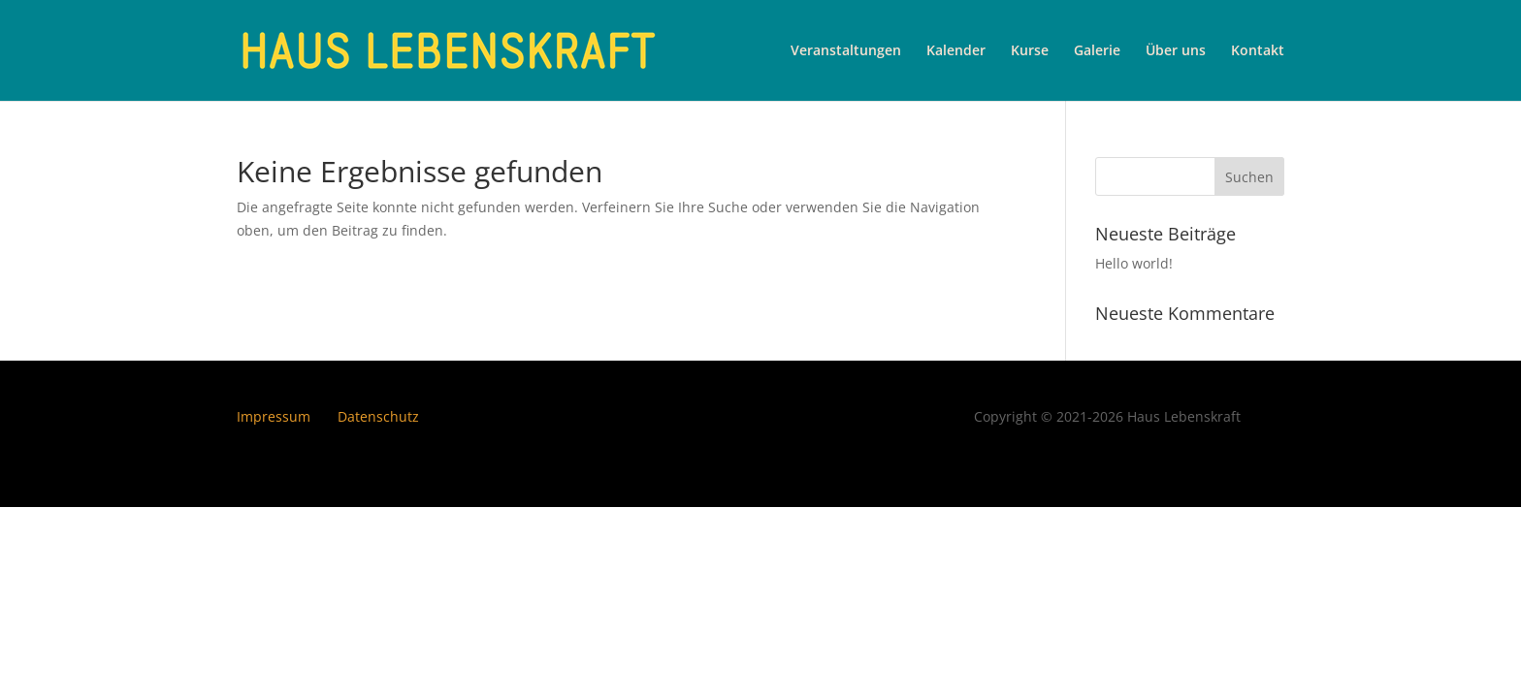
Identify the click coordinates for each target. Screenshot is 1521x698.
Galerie (1097, 51)
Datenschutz (378, 416)
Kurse (1030, 51)
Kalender (956, 51)
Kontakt (1257, 51)
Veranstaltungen (846, 51)
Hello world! (1134, 263)
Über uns (1176, 51)
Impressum (273, 416)
